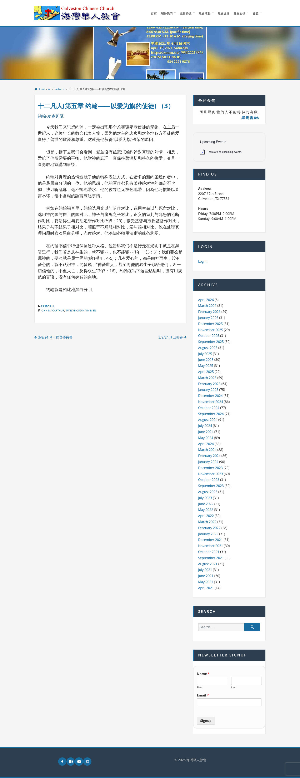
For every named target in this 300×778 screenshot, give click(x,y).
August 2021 (208, 564)
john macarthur (52, 310)
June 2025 (206, 359)
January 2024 (208, 461)
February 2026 (209, 311)
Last (233, 687)
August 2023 (208, 491)
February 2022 (209, 528)
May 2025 (205, 365)
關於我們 (166, 13)
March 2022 (207, 522)
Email (203, 695)
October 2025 (208, 335)
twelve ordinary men (81, 310)
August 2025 (208, 347)
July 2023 (205, 498)
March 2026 (207, 305)
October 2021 (208, 552)
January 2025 (208, 389)
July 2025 (205, 353)
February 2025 (209, 383)
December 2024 (210, 395)
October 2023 (208, 479)
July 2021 (205, 569)
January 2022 (208, 534)
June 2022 (206, 504)
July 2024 (205, 425)
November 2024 (210, 401)
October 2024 (208, 407)
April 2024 (206, 444)
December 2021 (210, 539)
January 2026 (208, 317)
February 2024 (209, 455)
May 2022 (205, 509)
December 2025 (210, 323)
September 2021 (211, 558)
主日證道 (185, 13)
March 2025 (207, 377)
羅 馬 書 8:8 (250, 117)
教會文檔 (239, 13)
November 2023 (210, 474)
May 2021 (205, 582)
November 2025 (210, 330)
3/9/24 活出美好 (172, 337)
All (49, 89)
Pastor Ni (59, 89)
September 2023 (211, 485)
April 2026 (206, 299)
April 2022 (206, 515)
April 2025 (206, 371)
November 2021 (210, 545)
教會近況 (223, 13)
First (199, 687)
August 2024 (208, 419)
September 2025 (211, 341)
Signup (205, 720)
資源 (255, 13)
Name (203, 674)
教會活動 (204, 13)
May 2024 (205, 437)
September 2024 (211, 414)
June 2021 (206, 575)
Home (41, 89)
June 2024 (206, 431)
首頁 (154, 13)
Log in (203, 261)
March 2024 (207, 449)
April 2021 (206, 588)
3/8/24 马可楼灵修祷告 (53, 337)
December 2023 (210, 468)
